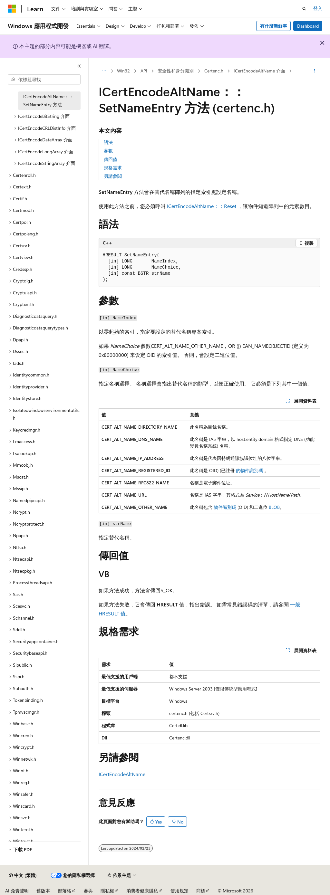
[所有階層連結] (104, 71)
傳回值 (110, 159)
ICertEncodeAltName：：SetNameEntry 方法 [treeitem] (48, 100)
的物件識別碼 (249, 470)
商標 (200, 891)
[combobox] (44, 79)
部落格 (64, 891)
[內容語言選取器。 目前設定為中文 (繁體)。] (23, 875)
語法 (108, 142)
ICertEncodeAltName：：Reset (201, 206)
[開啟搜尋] (304, 8)
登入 (317, 8)
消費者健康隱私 (142, 891)
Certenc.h (213, 71)
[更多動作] (314, 71)
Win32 (123, 71)
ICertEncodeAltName (122, 774)
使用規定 (179, 891)
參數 (108, 151)
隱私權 (107, 891)
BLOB (274, 507)
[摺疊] (79, 66)
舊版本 (43, 891)
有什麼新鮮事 (273, 26)
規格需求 (113, 168)
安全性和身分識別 (176, 71)
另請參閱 (113, 176)
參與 (88, 891)
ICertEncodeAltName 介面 (259, 71)
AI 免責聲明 (17, 891)
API (144, 71)
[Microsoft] (12, 9)
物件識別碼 (225, 507)
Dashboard (308, 26)
